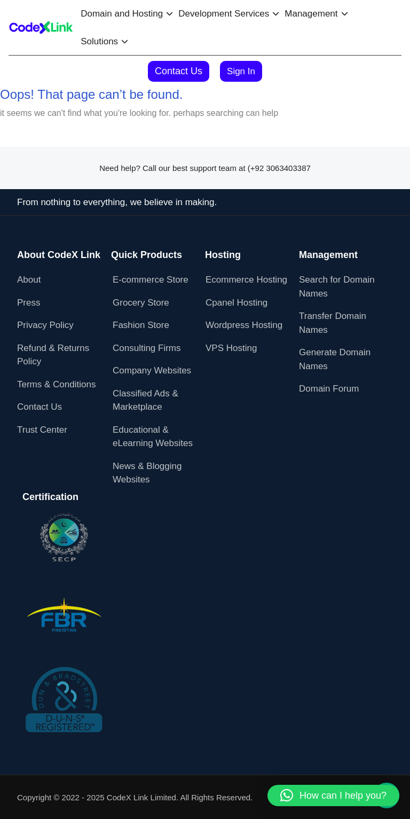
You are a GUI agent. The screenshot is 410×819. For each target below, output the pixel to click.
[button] (333, 795)
